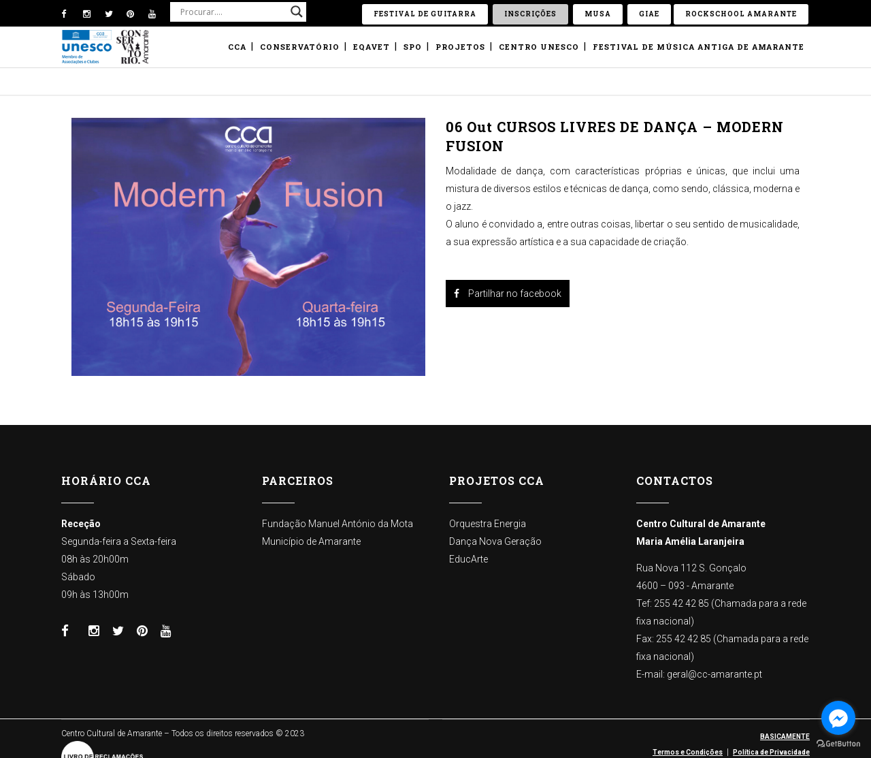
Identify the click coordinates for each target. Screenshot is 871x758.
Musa (598, 14)
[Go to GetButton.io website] (838, 744)
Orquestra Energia (487, 523)
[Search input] (232, 11)
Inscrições (530, 14)
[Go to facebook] (838, 718)
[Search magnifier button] (296, 11)
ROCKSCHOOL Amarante (741, 14)
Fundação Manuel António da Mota (337, 523)
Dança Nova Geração (495, 541)
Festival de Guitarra (425, 14)
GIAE (649, 14)
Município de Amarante (311, 541)
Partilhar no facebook (507, 293)
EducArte (468, 559)
